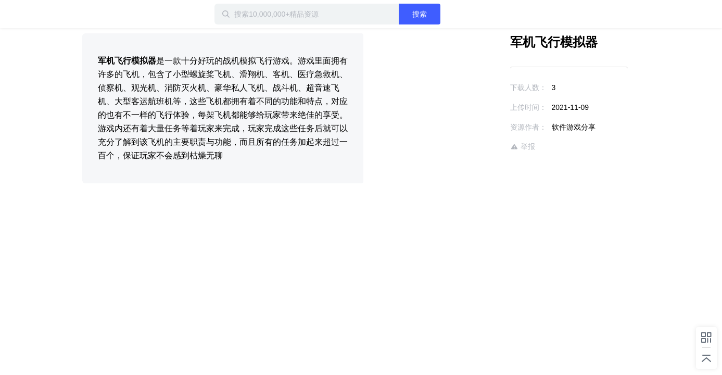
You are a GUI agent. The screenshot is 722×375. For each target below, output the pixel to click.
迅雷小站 (136, 14)
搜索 (453, 14)
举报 (492, 146)
